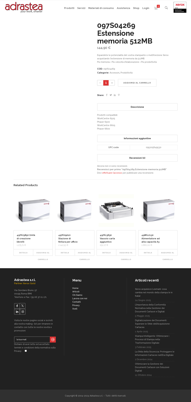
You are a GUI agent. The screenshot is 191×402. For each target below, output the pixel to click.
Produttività (127, 73)
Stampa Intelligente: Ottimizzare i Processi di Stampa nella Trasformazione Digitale (152, 339)
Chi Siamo (77, 295)
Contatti (76, 302)
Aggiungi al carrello (137, 83)
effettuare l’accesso (112, 173)
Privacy (76, 305)
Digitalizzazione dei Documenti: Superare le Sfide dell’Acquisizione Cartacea (152, 323)
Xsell (74, 309)
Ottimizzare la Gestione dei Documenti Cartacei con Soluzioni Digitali (152, 367)
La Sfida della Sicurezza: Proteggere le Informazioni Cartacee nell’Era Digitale (154, 353)
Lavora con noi (79, 298)
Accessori (114, 73)
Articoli (75, 291)
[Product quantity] (106, 83)
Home (75, 288)
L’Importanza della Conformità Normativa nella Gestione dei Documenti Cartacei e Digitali (150, 308)
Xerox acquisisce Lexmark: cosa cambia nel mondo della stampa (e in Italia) (153, 292)
